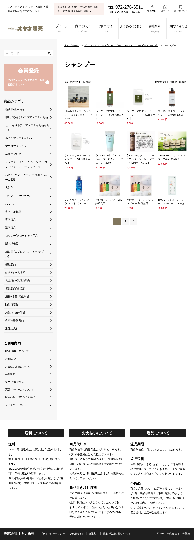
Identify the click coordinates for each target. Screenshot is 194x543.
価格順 (173, 81)
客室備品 (10, 220)
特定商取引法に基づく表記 (21, 400)
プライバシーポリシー (18, 407)
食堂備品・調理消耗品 (18, 281)
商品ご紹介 (82, 28)
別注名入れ (12, 329)
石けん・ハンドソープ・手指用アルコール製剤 (26, 178)
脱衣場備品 (12, 244)
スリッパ (10, 204)
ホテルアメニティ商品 (18, 138)
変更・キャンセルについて (20, 392)
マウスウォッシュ (16, 146)
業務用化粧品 (13, 154)
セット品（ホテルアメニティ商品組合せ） (27, 128)
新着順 (182, 81)
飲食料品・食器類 (15, 273)
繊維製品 (10, 265)
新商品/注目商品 (15, 110)
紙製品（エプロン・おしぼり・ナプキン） (25, 255)
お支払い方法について (18, 367)
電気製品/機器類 (15, 289)
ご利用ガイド (107, 28)
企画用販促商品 (14, 321)
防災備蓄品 (12, 305)
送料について (13, 359)
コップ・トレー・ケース (18, 196)
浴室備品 (10, 228)
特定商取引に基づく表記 (121, 536)
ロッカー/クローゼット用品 (21, 236)
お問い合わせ (181, 28)
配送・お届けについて (18, 352)
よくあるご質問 (132, 28)
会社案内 (156, 28)
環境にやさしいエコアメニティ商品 (26, 117)
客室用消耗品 (13, 212)
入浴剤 (9, 188)
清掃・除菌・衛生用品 (17, 297)
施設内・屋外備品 (15, 313)
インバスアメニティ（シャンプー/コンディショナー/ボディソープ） (125, 45)
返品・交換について (16, 384)
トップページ (57, 28)
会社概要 (10, 375)
